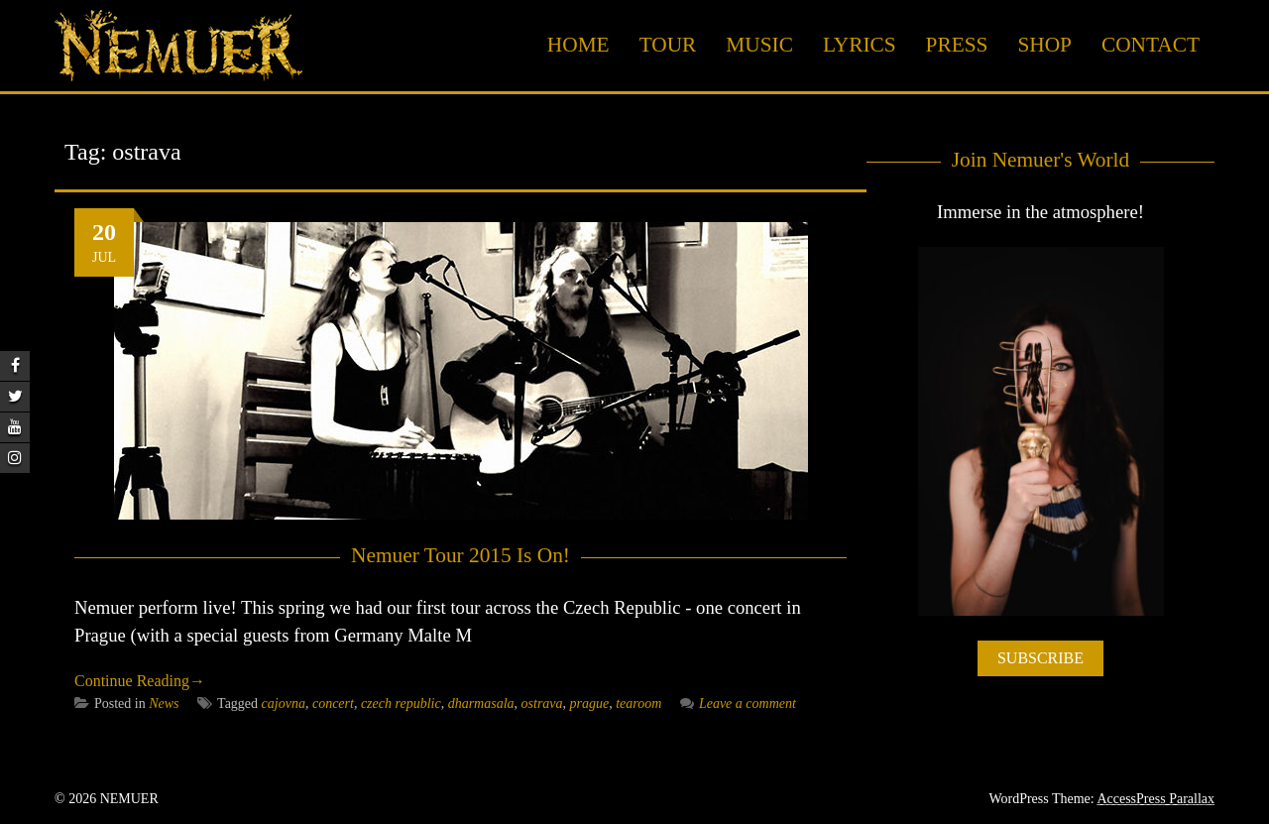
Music (759, 45)
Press (957, 45)
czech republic (401, 703)
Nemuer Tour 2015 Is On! (460, 555)
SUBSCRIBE (1040, 657)
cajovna (283, 703)
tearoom (638, 703)
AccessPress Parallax (1155, 798)
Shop (1044, 45)
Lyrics (859, 45)
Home (578, 45)
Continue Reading (139, 680)
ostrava (542, 703)
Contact (1150, 45)
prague (590, 703)
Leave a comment (738, 703)
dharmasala (481, 703)
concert (333, 703)
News (163, 703)
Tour (668, 45)
